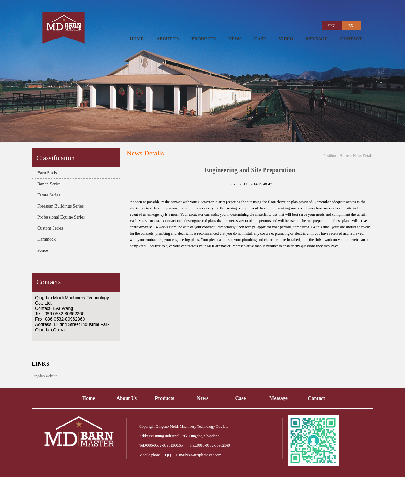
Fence (41, 250)
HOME (137, 39)
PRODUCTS (203, 39)
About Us (126, 398)
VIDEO (286, 39)
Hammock (45, 239)
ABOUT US (167, 39)
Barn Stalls (46, 173)
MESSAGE (316, 39)
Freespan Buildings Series (59, 206)
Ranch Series (47, 184)
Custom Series (49, 228)
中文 (332, 25)
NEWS (234, 39)
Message (278, 398)
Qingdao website (44, 376)
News (202, 398)
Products (164, 398)
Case (240, 398)
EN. (351, 25)
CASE (260, 39)
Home (344, 156)
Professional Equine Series (60, 217)
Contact (316, 398)
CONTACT (351, 39)
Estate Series (47, 195)
